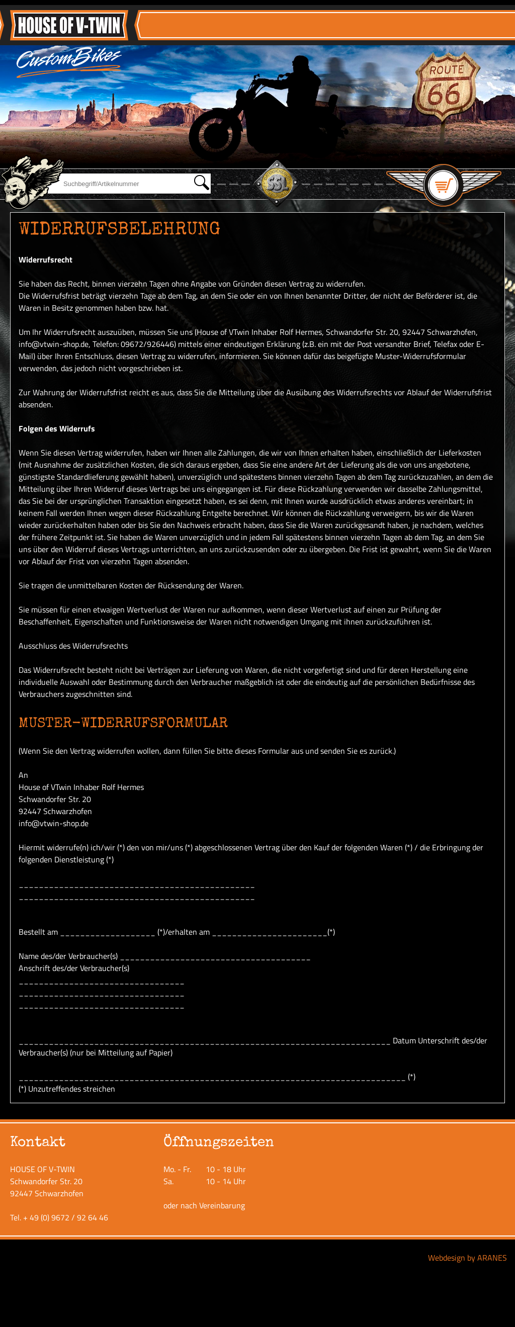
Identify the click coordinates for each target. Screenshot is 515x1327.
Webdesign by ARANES (467, 1258)
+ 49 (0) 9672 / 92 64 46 (65, 1217)
